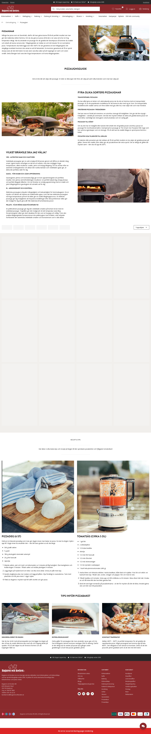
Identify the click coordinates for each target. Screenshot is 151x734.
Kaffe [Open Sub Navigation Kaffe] (18, 16)
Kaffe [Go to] (103, 676)
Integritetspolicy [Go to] (130, 684)
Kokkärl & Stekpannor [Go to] (108, 686)
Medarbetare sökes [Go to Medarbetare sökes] (84, 673)
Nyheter (121, 16)
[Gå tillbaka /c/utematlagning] (2, 22)
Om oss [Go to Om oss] (80, 676)
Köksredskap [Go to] (106, 681)
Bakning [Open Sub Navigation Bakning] (38, 16)
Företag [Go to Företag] (127, 689)
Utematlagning (11, 22)
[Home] (14, 9)
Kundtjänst (146, 2)
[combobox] (75, 9)
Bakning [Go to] (104, 679)
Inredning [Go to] (104, 689)
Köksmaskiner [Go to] (106, 673)
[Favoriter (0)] (116, 9)
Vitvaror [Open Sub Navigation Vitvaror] (80, 16)
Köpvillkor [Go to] (128, 676)
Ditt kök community (133, 16)
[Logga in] (130, 9)
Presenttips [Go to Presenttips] (105, 702)
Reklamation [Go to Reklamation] (129, 694)
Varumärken (103, 16)
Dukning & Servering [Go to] (108, 684)
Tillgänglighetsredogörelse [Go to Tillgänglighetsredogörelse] (86, 684)
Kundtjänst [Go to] (128, 673)
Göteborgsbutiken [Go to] (131, 686)
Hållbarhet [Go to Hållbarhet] (81, 679)
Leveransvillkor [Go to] (130, 679)
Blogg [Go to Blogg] (79, 681)
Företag (12, 2)
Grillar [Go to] (103, 692)
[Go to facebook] (87, 693)
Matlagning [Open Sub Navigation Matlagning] (28, 16)
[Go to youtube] (79, 693)
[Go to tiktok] (92, 693)
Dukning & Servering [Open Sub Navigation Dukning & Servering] (52, 16)
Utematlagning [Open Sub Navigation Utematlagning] (68, 16)
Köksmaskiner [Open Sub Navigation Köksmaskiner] (7, 16)
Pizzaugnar (24, 22)
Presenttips (5, 2)
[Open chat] (143, 726)
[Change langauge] (3, 714)
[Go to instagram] (83, 693)
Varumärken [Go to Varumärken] (105, 697)
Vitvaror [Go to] (104, 694)
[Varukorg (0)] (144, 9)
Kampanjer (112, 16)
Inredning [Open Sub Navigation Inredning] (90, 16)
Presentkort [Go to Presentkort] (105, 699)
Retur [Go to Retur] (127, 692)
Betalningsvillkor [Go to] (130, 681)
